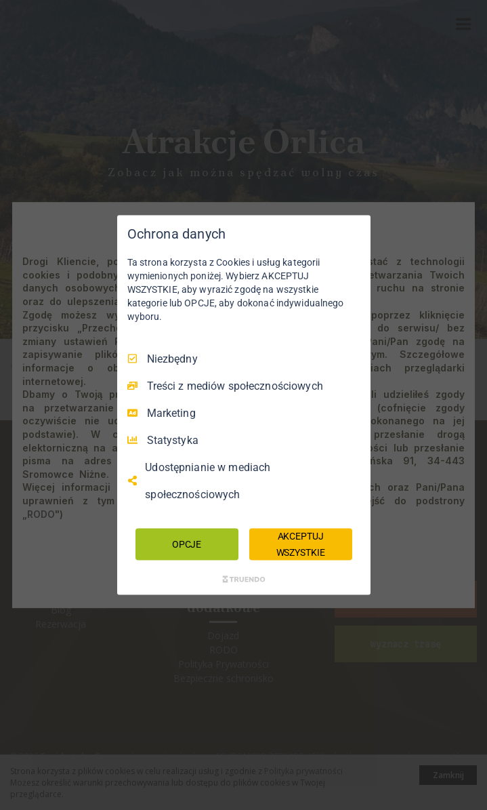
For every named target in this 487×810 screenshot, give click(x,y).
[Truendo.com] (244, 579)
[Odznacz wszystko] (353, 232)
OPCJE (186, 543)
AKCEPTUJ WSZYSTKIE (300, 543)
